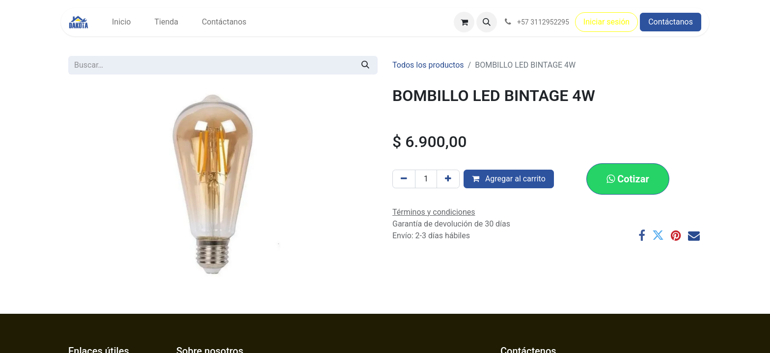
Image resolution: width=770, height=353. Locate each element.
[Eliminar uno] (403, 179)
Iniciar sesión (606, 21)
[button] (486, 22)
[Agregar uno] (448, 179)
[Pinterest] (676, 235)
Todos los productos (428, 65)
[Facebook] (641, 235)
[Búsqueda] (365, 65)
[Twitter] (658, 235)
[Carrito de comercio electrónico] (464, 22)
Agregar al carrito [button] (509, 178)
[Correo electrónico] (694, 235)
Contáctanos (670, 21)
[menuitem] (121, 22)
